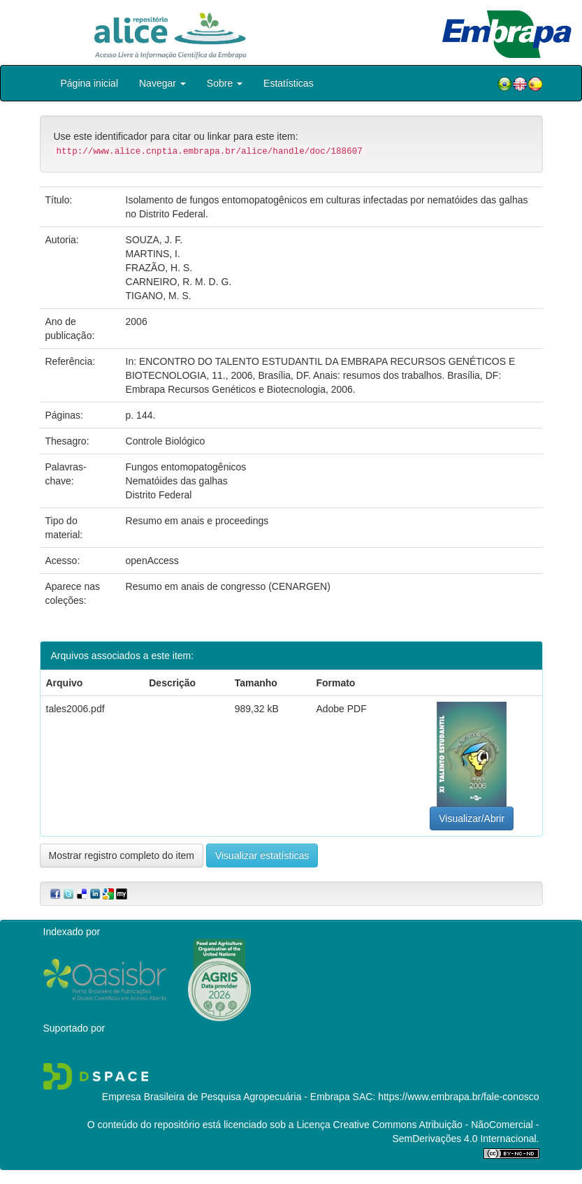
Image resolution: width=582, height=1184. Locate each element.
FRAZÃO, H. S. (159, 267)
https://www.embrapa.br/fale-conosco (458, 1096)
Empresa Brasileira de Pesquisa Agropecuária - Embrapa (226, 1096)
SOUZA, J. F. (154, 239)
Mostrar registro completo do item (122, 855)
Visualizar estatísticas (262, 855)
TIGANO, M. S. (158, 295)
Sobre (224, 83)
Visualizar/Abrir (471, 818)
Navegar (162, 83)
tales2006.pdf (75, 708)
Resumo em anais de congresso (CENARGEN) (228, 586)
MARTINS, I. (153, 253)
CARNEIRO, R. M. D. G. (179, 281)
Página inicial (90, 83)
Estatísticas (288, 83)
